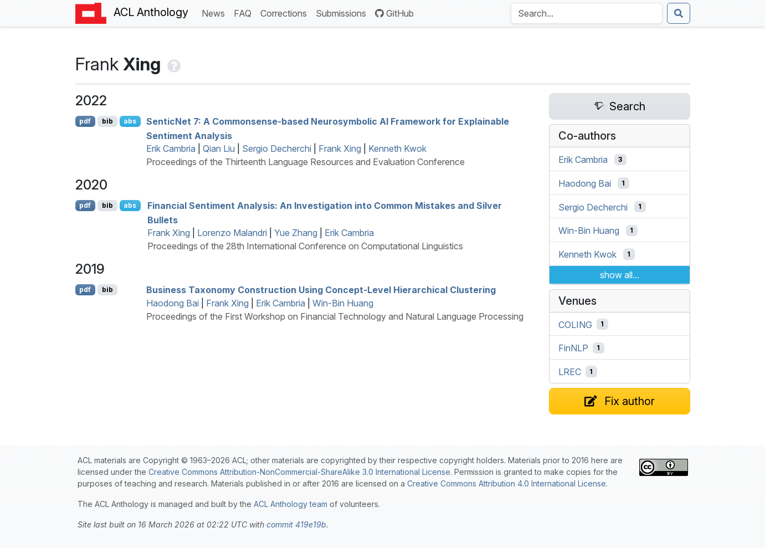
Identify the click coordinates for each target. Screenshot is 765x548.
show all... (619, 274)
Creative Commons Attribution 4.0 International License (506, 483)
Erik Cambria (171, 148)
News (215, 12)
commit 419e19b (296, 524)
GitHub (394, 13)
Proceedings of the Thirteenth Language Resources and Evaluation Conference (305, 161)
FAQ (245, 12)
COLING (575, 324)
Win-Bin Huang (342, 303)
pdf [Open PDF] (85, 121)
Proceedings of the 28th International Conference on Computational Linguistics (305, 246)
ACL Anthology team (290, 504)
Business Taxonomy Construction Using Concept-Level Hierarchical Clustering (321, 289)
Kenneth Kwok (397, 148)
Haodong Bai (172, 303)
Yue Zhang (295, 232)
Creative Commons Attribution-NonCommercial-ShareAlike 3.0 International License (299, 472)
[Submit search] (678, 13)
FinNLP (573, 348)
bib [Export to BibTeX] (107, 121)
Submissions (343, 12)
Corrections (285, 12)
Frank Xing (340, 148)
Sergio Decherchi (276, 148)
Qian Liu (219, 148)
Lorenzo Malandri (232, 232)
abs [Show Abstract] (130, 121)
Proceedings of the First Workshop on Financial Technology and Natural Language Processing (334, 316)
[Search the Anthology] (587, 13)
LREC (569, 371)
